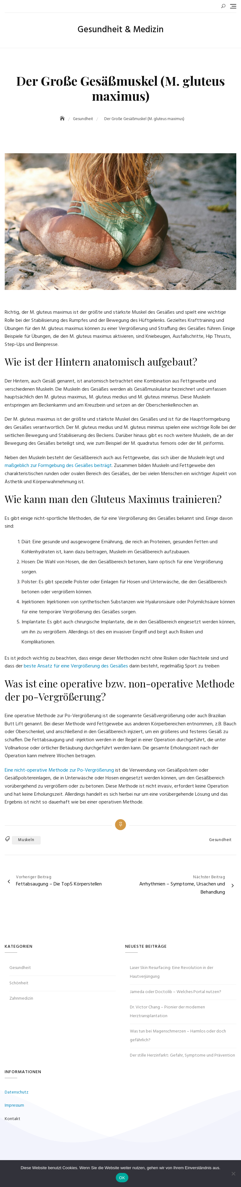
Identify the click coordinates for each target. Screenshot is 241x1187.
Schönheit (18, 983)
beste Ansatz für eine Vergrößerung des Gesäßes (76, 666)
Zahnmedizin (21, 998)
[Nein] (233, 1173)
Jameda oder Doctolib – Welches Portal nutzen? (175, 992)
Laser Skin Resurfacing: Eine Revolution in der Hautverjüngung (171, 972)
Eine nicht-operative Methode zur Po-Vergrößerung (59, 770)
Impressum (14, 1105)
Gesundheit (220, 840)
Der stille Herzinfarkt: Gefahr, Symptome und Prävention (182, 1055)
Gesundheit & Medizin (121, 30)
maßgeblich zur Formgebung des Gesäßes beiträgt (58, 466)
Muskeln (26, 840)
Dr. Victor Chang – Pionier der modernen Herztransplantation (167, 1012)
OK (122, 1177)
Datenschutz (16, 1092)
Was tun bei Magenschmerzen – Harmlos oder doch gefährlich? (178, 1036)
